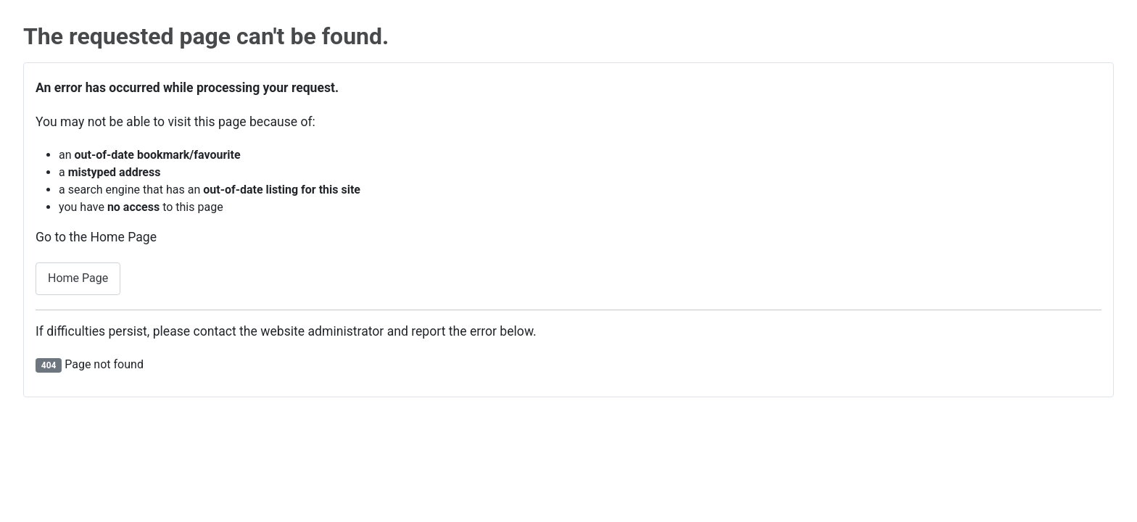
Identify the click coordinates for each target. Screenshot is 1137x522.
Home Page (78, 278)
